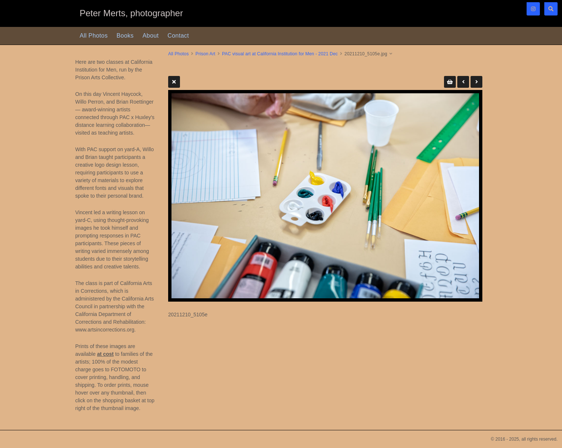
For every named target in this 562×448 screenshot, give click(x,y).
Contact (178, 35)
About (151, 35)
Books (125, 35)
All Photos (94, 35)
